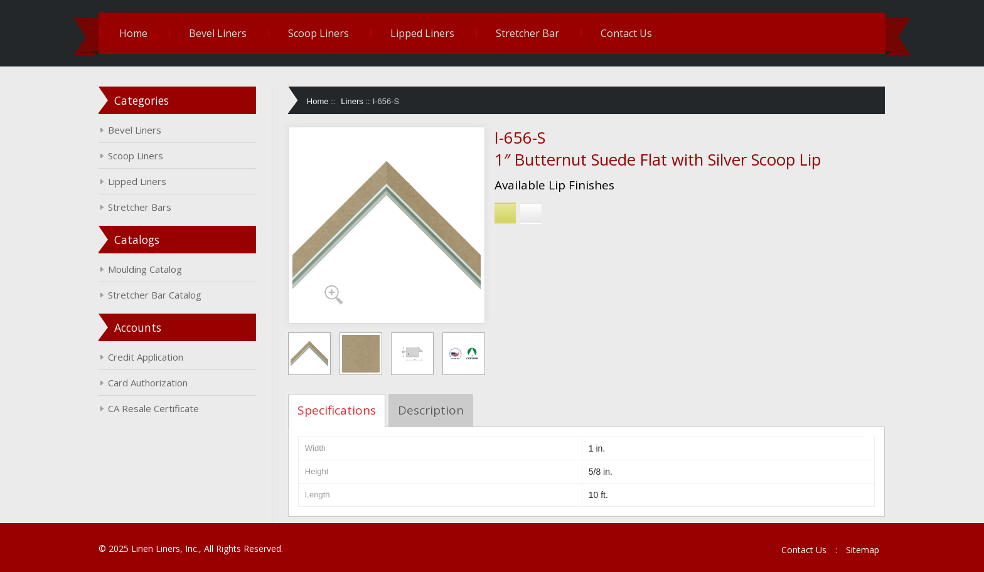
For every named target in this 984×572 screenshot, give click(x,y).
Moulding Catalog (145, 269)
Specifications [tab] (336, 410)
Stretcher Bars (139, 207)
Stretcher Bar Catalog (154, 295)
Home (133, 33)
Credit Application (145, 357)
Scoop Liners (318, 33)
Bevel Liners (218, 33)
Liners (352, 101)
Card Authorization (148, 382)
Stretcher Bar (527, 33)
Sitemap (862, 550)
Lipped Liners (422, 33)
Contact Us (626, 33)
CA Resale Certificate (153, 408)
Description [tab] (431, 410)
